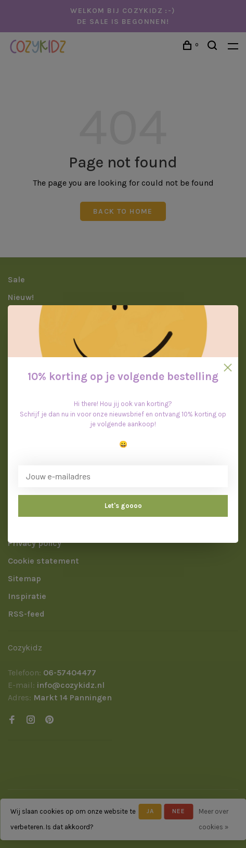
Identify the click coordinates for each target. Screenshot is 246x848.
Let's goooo (123, 506)
